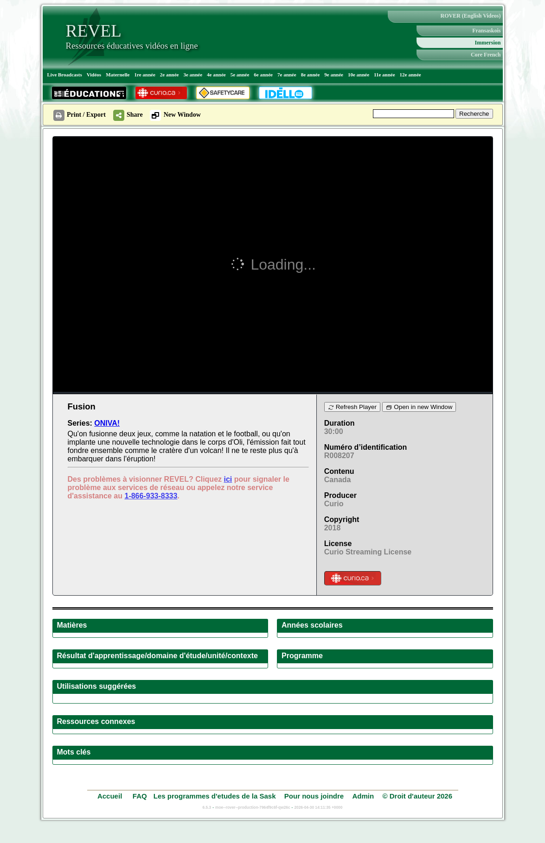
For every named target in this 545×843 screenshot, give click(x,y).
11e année (384, 74)
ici (228, 479)
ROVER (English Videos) (470, 16)
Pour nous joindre (314, 796)
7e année (286, 74)
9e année (333, 74)
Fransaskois (486, 30)
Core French (486, 54)
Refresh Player (352, 406)
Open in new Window (419, 406)
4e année (216, 74)
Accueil (110, 796)
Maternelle (117, 74)
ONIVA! (107, 423)
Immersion (488, 42)
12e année (410, 74)
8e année (310, 74)
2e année (169, 74)
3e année (192, 74)
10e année (358, 74)
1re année (144, 74)
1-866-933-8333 (150, 496)
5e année (240, 74)
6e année (263, 74)
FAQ (140, 796)
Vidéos (94, 74)
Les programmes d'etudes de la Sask (215, 796)
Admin (363, 796)
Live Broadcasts (64, 74)
